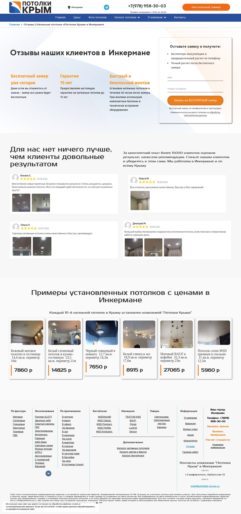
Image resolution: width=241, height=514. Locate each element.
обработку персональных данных (202, 114)
